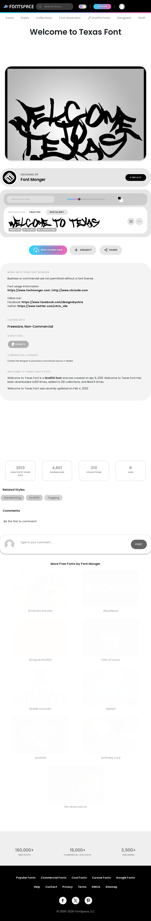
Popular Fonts (26, 878)
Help (37, 887)
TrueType (35, 212)
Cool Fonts (79, 878)
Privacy (67, 887)
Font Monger (33, 179)
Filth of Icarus (110, 660)
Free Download (48, 250)
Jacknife (40, 758)
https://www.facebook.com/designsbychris (52, 302)
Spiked (110, 709)
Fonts (10, 18)
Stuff (141, 18)
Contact (136, 177)
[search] (54, 6)
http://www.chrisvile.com (70, 290)
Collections (44, 18)
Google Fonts (125, 878)
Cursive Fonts (101, 878)
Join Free (139, 6)
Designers (124, 18)
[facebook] (63, 900)
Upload (102, 6)
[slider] (79, 199)
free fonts (24, 854)
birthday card (110, 758)
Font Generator (70, 18)
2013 (20, 467)
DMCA (96, 887)
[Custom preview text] (30, 199)
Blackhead (110, 611)
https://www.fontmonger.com (29, 290)
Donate (18, 344)
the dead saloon (75, 807)
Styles (25, 18)
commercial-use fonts (77, 854)
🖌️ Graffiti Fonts (99, 18)
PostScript (57, 212)
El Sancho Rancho (40, 611)
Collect (83, 250)
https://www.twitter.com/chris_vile (42, 306)
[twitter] (75, 900)
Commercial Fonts (53, 878)
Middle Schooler (40, 709)
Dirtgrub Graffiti (40, 660)
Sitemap (111, 887)
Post (138, 544)
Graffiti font (53, 378)
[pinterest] (88, 900)
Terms (82, 887)
